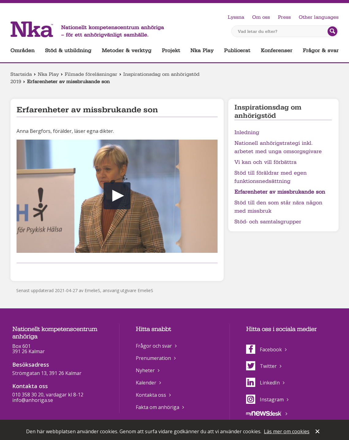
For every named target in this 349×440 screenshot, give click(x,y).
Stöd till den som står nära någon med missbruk (278, 206)
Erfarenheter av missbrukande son (279, 192)
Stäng (318, 432)
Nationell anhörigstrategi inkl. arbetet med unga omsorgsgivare (278, 147)
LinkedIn (263, 382)
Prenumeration (153, 358)
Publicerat (237, 50)
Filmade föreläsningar (91, 74)
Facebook (264, 349)
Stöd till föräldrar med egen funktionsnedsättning (270, 177)
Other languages (319, 17)
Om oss (261, 17)
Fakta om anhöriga (157, 407)
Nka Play (202, 50)
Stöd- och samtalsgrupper (267, 221)
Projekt (171, 50)
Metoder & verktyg (126, 50)
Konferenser (276, 50)
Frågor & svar (321, 50)
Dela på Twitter (30, 271)
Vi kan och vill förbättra (265, 162)
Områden (22, 50)
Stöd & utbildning (68, 50)
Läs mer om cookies (286, 431)
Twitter (261, 366)
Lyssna (236, 17)
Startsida (21, 74)
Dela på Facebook (20, 271)
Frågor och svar (154, 345)
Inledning (246, 132)
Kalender (146, 382)
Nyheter (145, 370)
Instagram (265, 399)
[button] (117, 195)
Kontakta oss (151, 395)
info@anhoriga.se (32, 400)
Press (284, 17)
